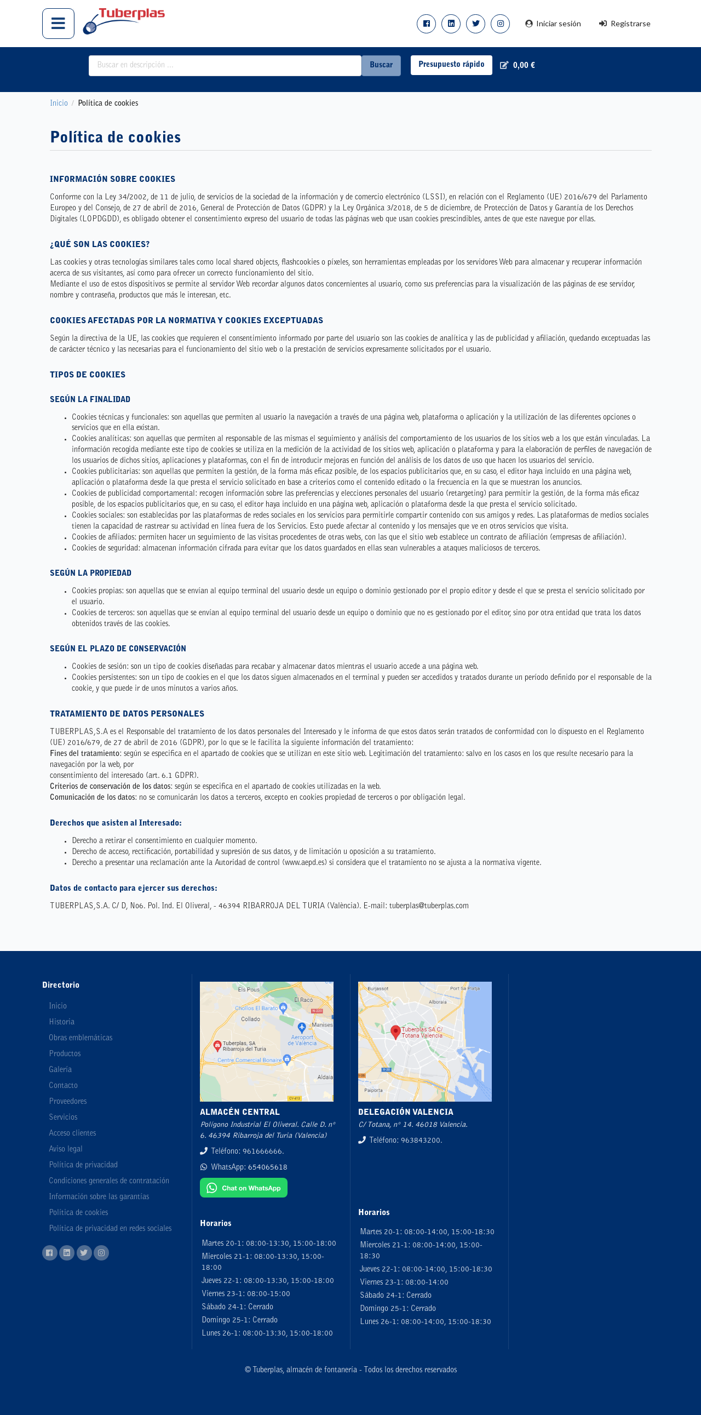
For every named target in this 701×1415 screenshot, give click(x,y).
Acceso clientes (72, 1134)
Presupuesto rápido (451, 65)
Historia (61, 1023)
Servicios (63, 1118)
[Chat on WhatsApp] (244, 1196)
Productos (65, 1054)
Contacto (63, 1086)
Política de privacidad (83, 1166)
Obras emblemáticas (80, 1038)
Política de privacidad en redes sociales (110, 1229)
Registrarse (625, 23)
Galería (60, 1070)
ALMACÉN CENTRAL (240, 1113)
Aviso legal (66, 1150)
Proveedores (68, 1102)
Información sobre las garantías (99, 1197)
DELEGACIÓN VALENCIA (405, 1113)
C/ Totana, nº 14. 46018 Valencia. (413, 1125)
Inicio (59, 104)
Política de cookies (78, 1213)
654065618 (268, 1168)
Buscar (381, 66)
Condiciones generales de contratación (109, 1181)
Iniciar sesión (552, 23)
